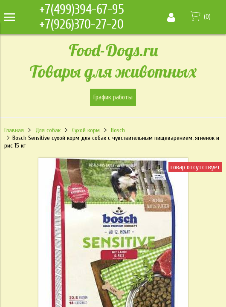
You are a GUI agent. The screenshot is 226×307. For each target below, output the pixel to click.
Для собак (48, 130)
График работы (113, 97)
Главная (14, 130)
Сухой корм (86, 130)
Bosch (118, 130)
